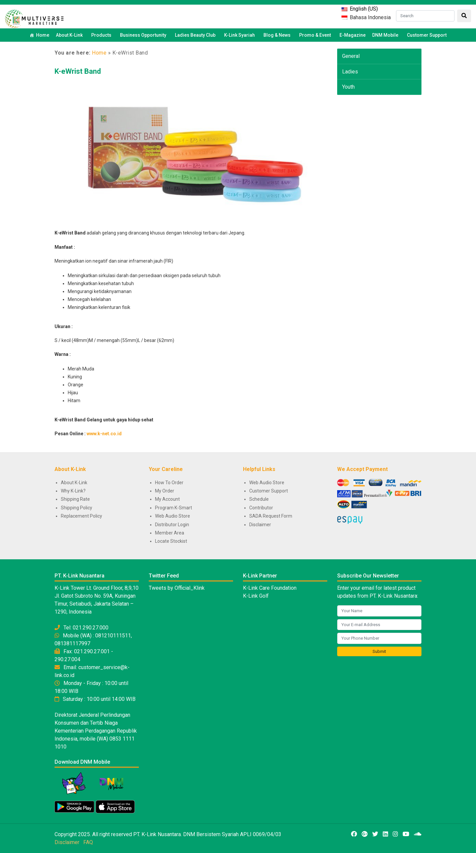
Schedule (259, 499)
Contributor (261, 507)
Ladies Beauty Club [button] (196, 35)
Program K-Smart (173, 507)
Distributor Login (172, 524)
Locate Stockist (171, 541)
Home (42, 35)
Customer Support (427, 35)
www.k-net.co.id (104, 433)
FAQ (88, 842)
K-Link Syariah (240, 35)
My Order (164, 490)
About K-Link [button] (70, 35)
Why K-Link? (73, 490)
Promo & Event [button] (316, 35)
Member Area (169, 532)
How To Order (169, 482)
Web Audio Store (172, 516)
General (351, 56)
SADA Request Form (270, 516)
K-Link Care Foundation (270, 588)
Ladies (350, 71)
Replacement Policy (81, 516)
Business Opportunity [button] (144, 35)
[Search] (425, 15)
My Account (167, 499)
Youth (348, 87)
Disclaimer (260, 524)
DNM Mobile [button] (386, 35)
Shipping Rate (75, 499)
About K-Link (74, 482)
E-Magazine (352, 35)
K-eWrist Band (78, 71)
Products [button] (102, 35)
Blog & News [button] (278, 35)
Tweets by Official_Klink (177, 588)
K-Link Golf (256, 596)
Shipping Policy (76, 507)
